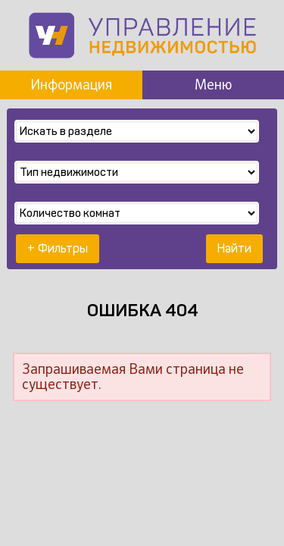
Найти (234, 248)
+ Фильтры (57, 248)
